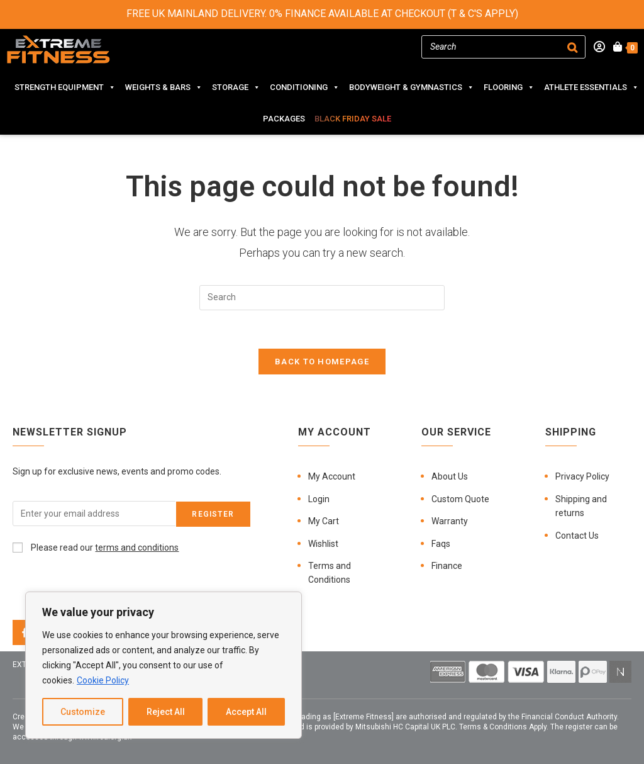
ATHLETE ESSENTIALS (591, 87)
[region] (163, 665)
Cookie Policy (103, 680)
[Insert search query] (322, 297)
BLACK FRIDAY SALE (352, 118)
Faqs (440, 544)
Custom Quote (460, 499)
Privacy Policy (582, 476)
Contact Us (577, 536)
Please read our (96, 547)
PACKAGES (284, 118)
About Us (449, 476)
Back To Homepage (322, 361)
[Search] (572, 47)
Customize (82, 712)
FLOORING (509, 87)
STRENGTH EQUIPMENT (65, 87)
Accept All (246, 712)
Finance (446, 566)
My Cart (323, 521)
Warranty (449, 521)
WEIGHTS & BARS (164, 87)
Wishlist (323, 544)
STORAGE (236, 87)
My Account (331, 476)
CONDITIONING (305, 87)
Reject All (166, 712)
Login (319, 499)
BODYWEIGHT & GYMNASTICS (411, 87)
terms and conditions (137, 547)
